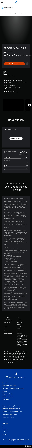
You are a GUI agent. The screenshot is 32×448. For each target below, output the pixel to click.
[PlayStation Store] (7, 7)
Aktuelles (4, 13)
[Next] (29, 105)
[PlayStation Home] (16, 2)
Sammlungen (13, 13)
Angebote (22, 13)
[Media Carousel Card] (13, 105)
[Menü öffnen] (2, 2)
